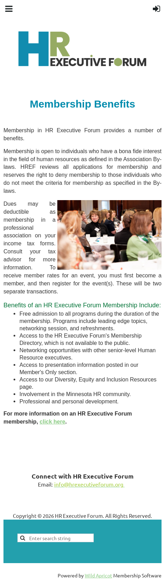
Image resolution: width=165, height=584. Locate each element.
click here (52, 422)
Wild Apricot (98, 575)
